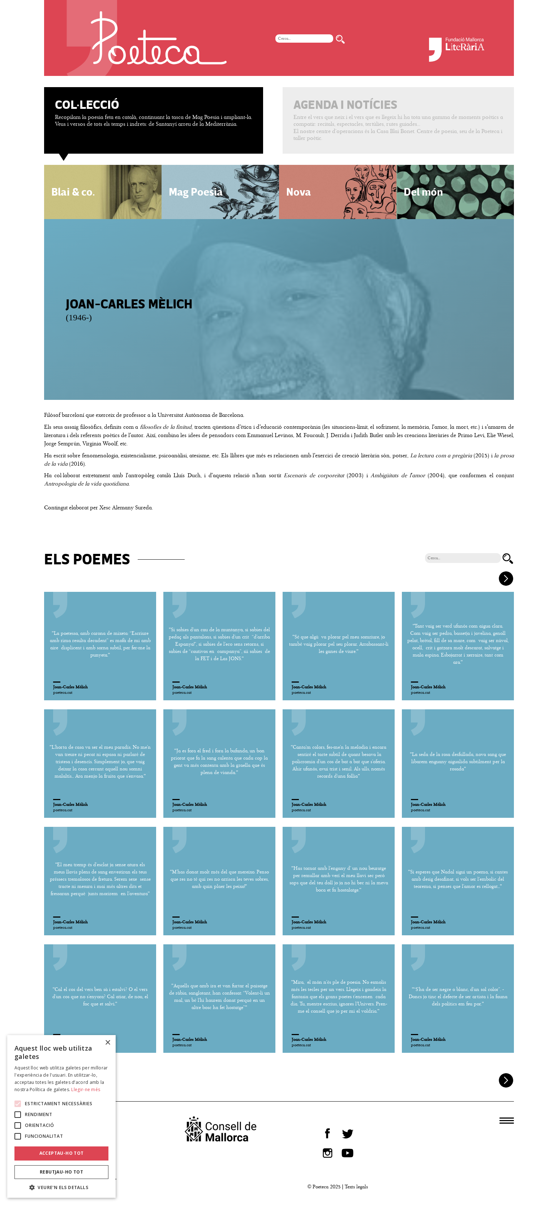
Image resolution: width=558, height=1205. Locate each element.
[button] (61, 1187)
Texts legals (356, 1187)
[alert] (61, 1116)
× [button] (107, 1043)
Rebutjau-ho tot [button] (61, 1172)
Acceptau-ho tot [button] (61, 1153)
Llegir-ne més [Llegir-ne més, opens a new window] (85, 1089)
